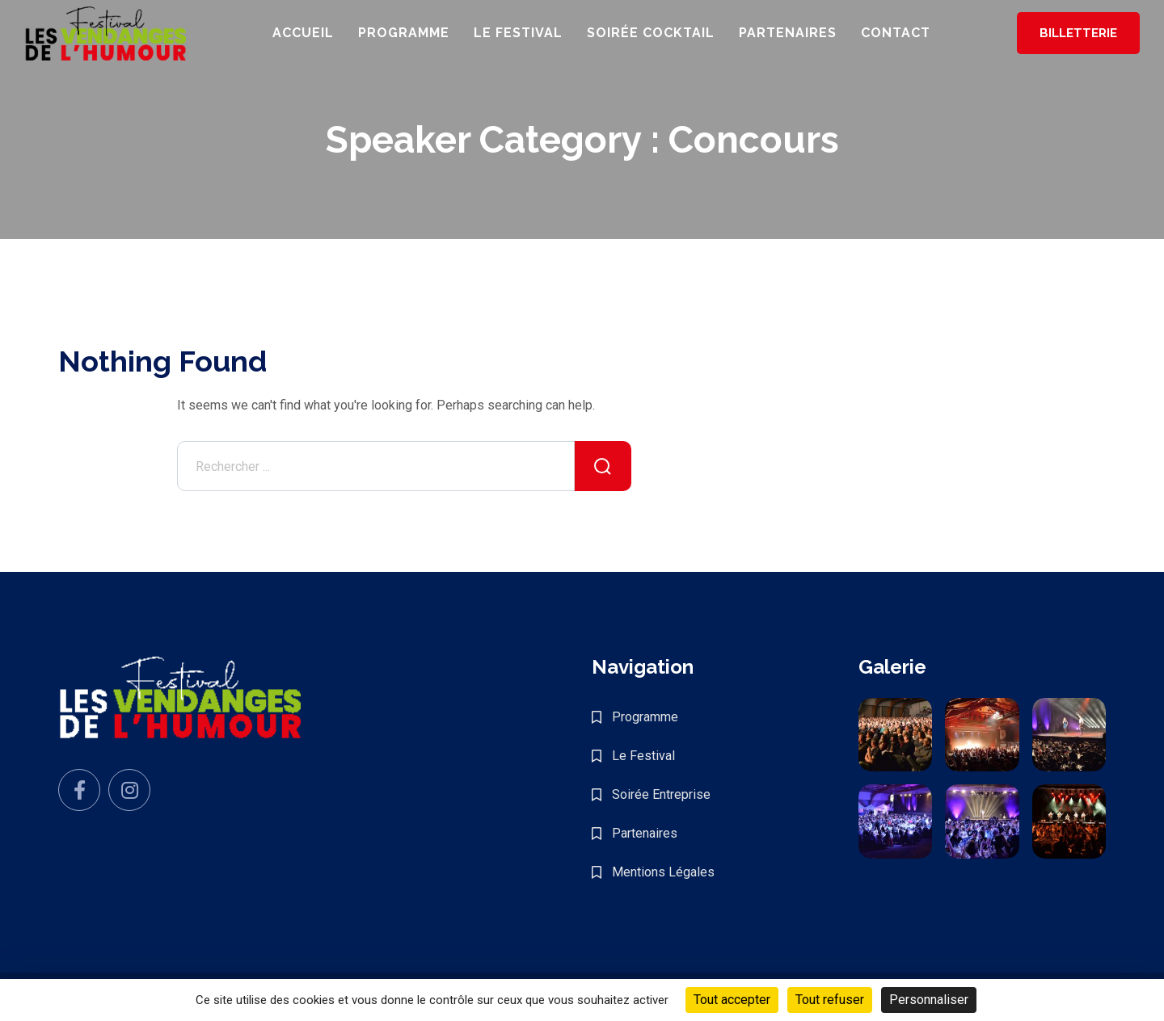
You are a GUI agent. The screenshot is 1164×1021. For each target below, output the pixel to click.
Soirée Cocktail (651, 32)
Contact (895, 32)
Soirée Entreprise (661, 794)
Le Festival (518, 32)
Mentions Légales (663, 872)
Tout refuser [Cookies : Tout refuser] (829, 999)
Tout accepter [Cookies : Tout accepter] (732, 999)
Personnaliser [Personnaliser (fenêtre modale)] (928, 999)
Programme (403, 32)
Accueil (303, 32)
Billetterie (1078, 33)
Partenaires (788, 32)
